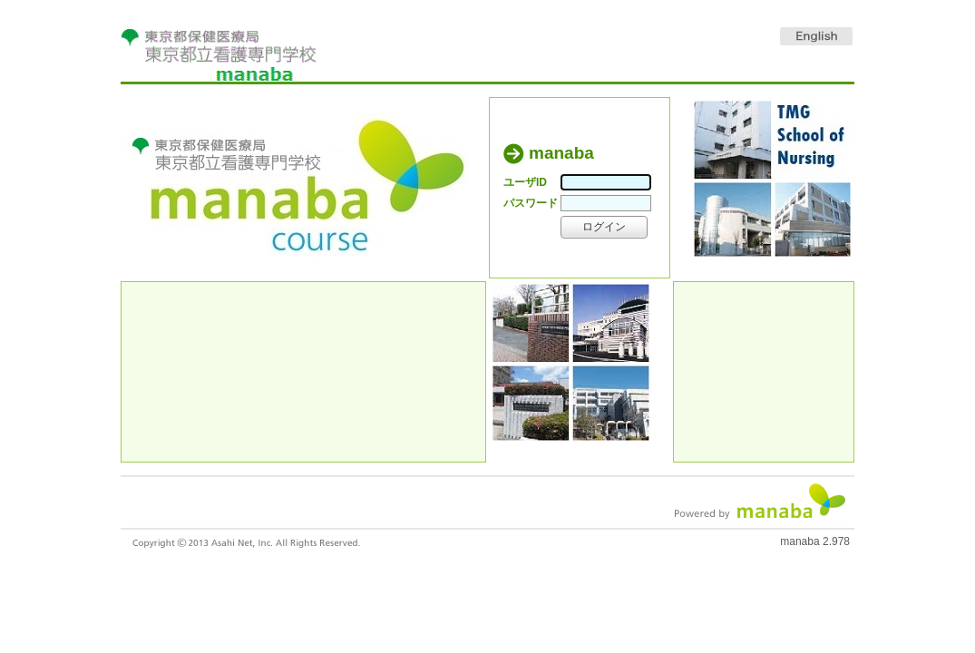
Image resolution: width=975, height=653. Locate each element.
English (816, 36)
